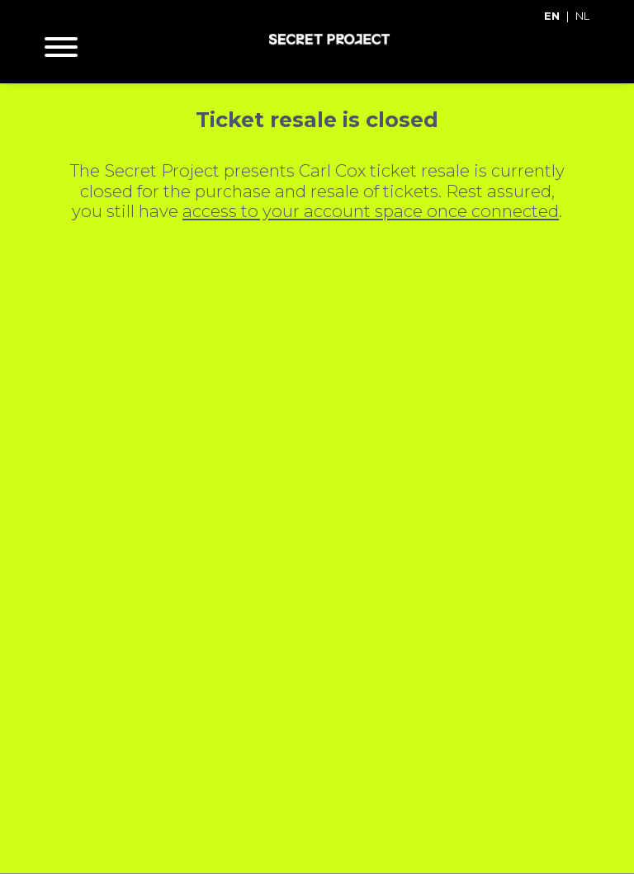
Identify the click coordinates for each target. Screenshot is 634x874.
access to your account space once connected (370, 211)
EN (552, 15)
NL (582, 15)
